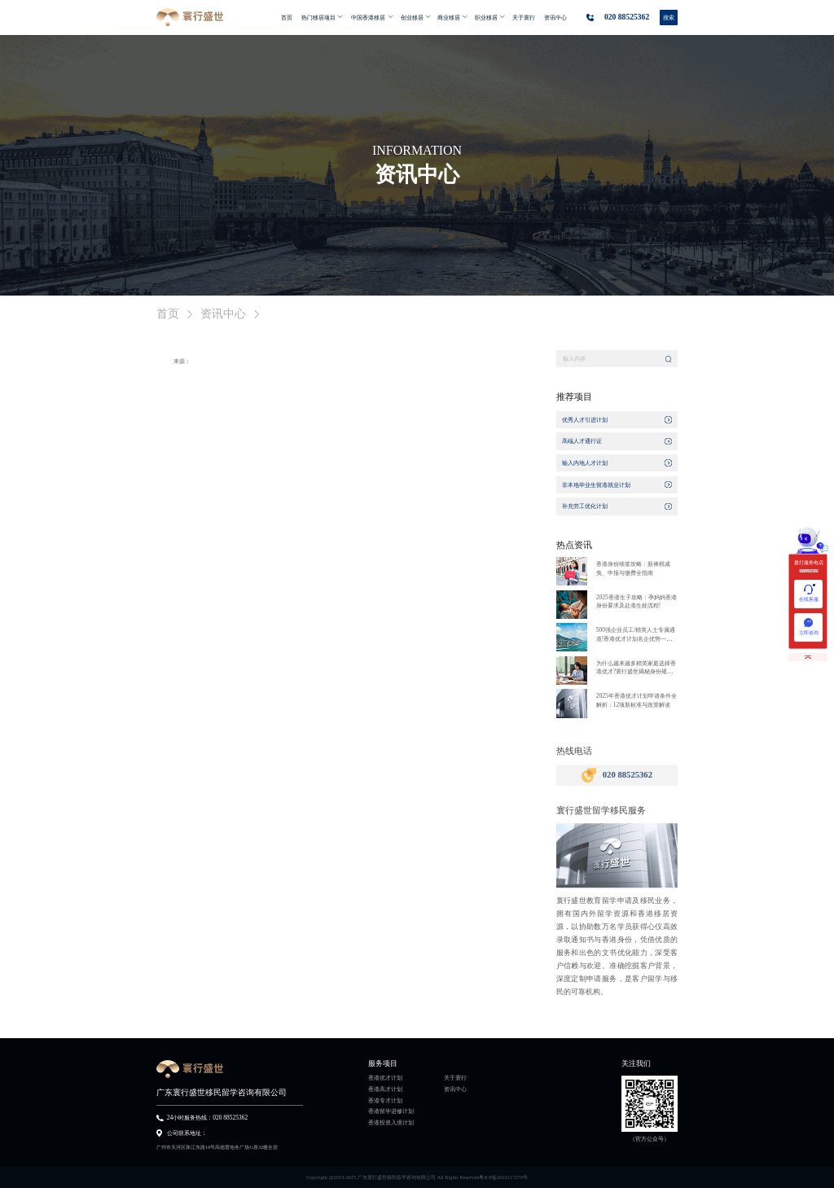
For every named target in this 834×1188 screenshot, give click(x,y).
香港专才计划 (385, 1100)
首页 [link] (167, 314)
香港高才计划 (385, 1089)
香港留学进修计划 (391, 1111)
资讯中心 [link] (223, 314)
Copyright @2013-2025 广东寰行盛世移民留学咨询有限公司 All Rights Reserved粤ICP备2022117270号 (417, 1177)
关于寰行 (455, 1078)
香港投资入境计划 (391, 1122)
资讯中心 (455, 1089)
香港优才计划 (385, 1078)
